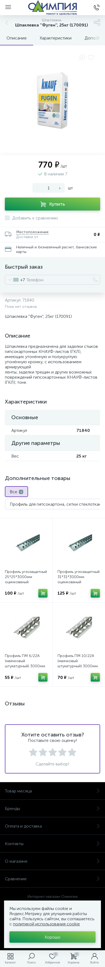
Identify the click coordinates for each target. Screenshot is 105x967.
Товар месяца (52, 790)
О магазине (52, 861)
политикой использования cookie (46, 923)
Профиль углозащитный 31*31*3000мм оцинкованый (78, 576)
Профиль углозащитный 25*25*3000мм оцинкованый (26, 576)
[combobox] (15, 279)
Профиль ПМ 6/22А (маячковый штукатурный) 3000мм (25, 660)
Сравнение (52, 878)
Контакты (52, 843)
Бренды (52, 808)
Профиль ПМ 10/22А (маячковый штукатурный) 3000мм (77, 660)
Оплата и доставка (52, 826)
